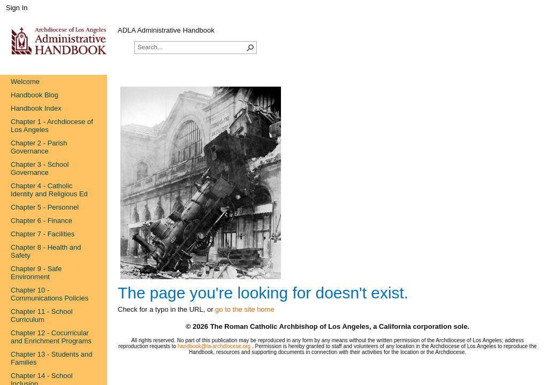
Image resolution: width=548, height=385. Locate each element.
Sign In (16, 8)
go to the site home (245, 309)
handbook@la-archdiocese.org (215, 346)
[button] (250, 47)
